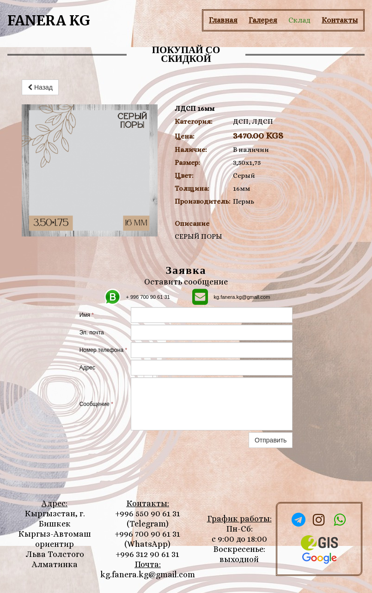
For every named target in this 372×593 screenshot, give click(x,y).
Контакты (340, 20)
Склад (299, 20)
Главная (223, 20)
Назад (40, 87)
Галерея (263, 20)
